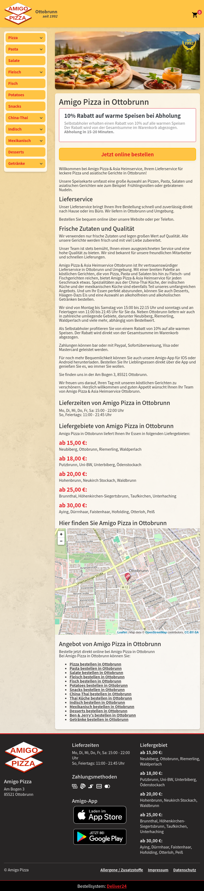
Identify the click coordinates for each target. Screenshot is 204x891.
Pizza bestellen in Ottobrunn (95, 664)
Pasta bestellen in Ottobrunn (96, 668)
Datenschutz (184, 869)
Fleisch (25, 71)
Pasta (25, 49)
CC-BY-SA (192, 632)
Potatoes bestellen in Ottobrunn (99, 685)
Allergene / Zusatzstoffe (121, 869)
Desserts (16, 151)
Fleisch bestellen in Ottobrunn (97, 676)
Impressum (158, 869)
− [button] (61, 541)
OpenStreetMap (156, 632)
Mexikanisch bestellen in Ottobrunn (102, 706)
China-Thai (25, 117)
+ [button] (61, 534)
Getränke (25, 163)
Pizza (25, 37)
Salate (14, 60)
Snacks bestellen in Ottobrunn (97, 689)
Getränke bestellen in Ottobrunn (99, 719)
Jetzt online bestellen (127, 154)
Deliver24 (117, 886)
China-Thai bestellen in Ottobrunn (100, 693)
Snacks (14, 106)
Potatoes (16, 94)
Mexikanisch (25, 140)
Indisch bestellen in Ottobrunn (97, 702)
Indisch (25, 129)
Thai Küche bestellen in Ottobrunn (101, 698)
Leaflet (122, 632)
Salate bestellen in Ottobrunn (96, 672)
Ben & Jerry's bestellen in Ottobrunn (103, 715)
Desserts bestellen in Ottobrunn (98, 710)
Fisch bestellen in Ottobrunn (95, 681)
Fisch (13, 83)
